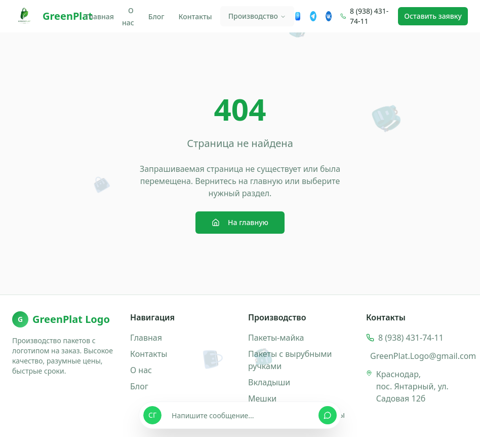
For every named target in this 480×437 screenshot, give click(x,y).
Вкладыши (269, 382)
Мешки (262, 398)
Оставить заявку (433, 16)
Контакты (195, 16)
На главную (240, 222)
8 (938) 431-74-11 (369, 16)
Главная (100, 16)
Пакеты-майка (276, 337)
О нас (128, 16)
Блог (156, 16)
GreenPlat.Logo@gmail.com (423, 355)
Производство (257, 16)
